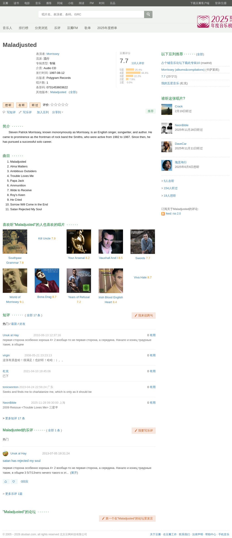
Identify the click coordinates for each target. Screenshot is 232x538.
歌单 (88, 28)
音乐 (38, 3)
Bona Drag (44, 297)
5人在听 (169, 181)
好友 (22, 324)
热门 (6, 324)
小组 (70, 3)
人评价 (138, 63)
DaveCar (180, 143)
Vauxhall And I (108, 258)
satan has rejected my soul (22, 461)
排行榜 (23, 28)
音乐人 (7, 28)
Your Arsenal (76, 258)
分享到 (56, 112)
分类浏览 (41, 28)
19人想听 (170, 195)
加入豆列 (43, 112)
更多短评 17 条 (15, 418)
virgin (6, 355)
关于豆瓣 (155, 534)
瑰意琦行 (181, 162)
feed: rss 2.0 (173, 213)
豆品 (112, 3)
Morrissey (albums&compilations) (183, 69)
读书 (16, 3)
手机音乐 (223, 534)
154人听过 (171, 188)
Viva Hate (140, 277)
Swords (140, 258)
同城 (60, 3)
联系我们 (184, 534)
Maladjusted (58, 92)
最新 (14, 324)
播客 (49, 3)
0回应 (24, 481)
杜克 (6, 371)
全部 (73, 92)
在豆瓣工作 (170, 534)
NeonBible (9, 402)
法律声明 (197, 534)
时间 (101, 3)
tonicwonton (10, 387)
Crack (179, 106)
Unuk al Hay (11, 335)
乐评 (57, 28)
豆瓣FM (72, 28)
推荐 (151, 111)
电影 (27, 3)
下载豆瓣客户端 (199, 3)
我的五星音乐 (170, 83)
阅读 (81, 3)
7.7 (163, 76)
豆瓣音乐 (19, 15)
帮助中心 (210, 534)
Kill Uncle (44, 238)
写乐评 (27, 112)
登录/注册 (221, 3)
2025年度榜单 (107, 28)
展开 (74, 472)
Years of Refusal (79, 297)
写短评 (11, 112)
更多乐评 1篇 (13, 493)
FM (92, 3)
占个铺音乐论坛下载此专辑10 (180, 63)
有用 (153, 335)
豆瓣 (5, 3)
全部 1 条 (54, 430)
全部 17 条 (34, 315)
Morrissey (52, 53)
